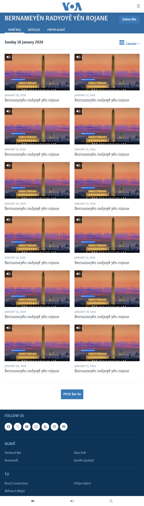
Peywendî (11, 460)
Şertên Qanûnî (84, 460)
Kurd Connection (16, 483)
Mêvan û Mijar (15, 491)
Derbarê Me (13, 453)
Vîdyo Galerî (82, 483)
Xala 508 (80, 453)
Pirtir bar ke (72, 394)
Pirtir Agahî (56, 30)
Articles (34, 30)
